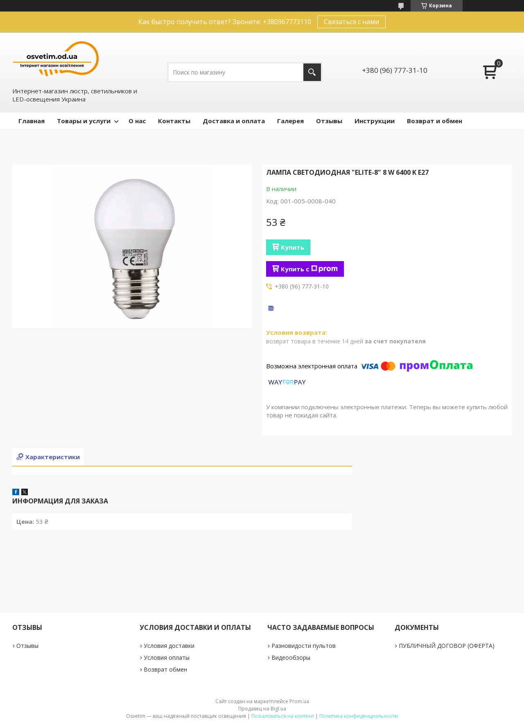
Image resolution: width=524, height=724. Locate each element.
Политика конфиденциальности (358, 716)
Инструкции (375, 121)
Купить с (309, 269)
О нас (137, 121)
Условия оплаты (167, 657)
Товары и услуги (84, 121)
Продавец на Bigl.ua (262, 708)
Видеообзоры (290, 657)
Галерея (290, 121)
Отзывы (329, 121)
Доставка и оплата (234, 121)
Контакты (174, 121)
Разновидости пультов (303, 646)
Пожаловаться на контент (282, 716)
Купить (292, 247)
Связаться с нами (351, 21)
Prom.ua (299, 701)
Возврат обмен (165, 669)
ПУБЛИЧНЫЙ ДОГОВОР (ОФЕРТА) (447, 646)
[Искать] (312, 72)
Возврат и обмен (434, 121)
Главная (31, 121)
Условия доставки (169, 646)
